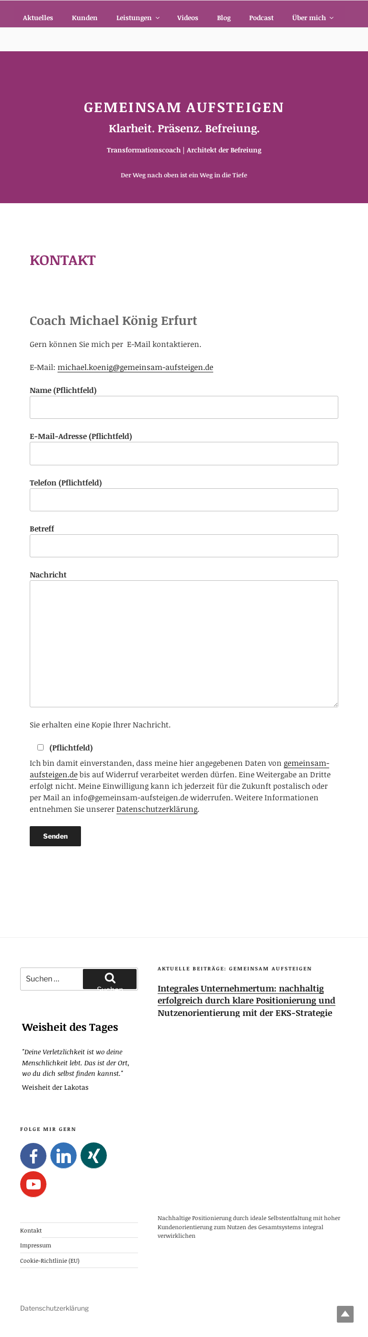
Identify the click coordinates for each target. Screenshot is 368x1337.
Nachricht (184, 638)
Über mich (313, 17)
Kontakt (31, 1230)
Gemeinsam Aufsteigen (184, 106)
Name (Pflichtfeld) (184, 402)
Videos (187, 17)
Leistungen (138, 17)
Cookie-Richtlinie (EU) (50, 1260)
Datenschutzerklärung (156, 809)
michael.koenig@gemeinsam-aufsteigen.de (135, 367)
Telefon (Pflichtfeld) (184, 494)
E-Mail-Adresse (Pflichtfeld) (184, 448)
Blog (223, 17)
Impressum (35, 1245)
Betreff (184, 540)
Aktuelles (38, 17)
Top (345, 1314)
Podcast (261, 17)
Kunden (85, 17)
